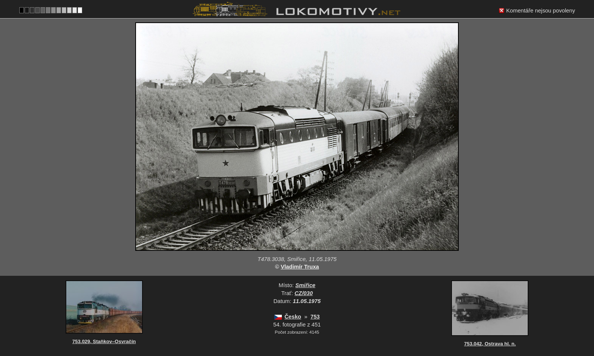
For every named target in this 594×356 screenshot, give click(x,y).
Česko (292, 317)
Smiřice (305, 285)
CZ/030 (304, 293)
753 (314, 317)
